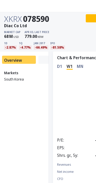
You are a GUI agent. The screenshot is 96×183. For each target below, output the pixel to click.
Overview (13, 60)
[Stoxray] (16, 6)
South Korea (14, 79)
